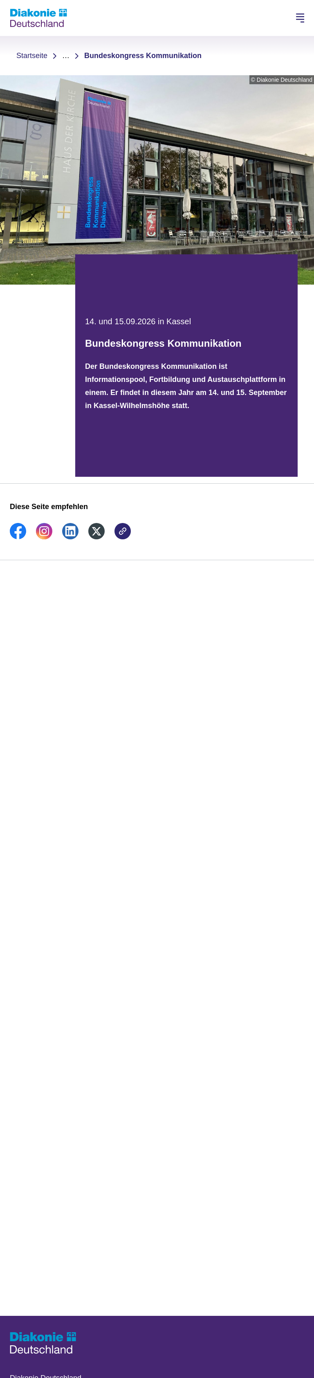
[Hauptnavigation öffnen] (300, 18)
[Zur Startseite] (38, 18)
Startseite (31, 56)
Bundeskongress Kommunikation (143, 56)
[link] (18, 537)
